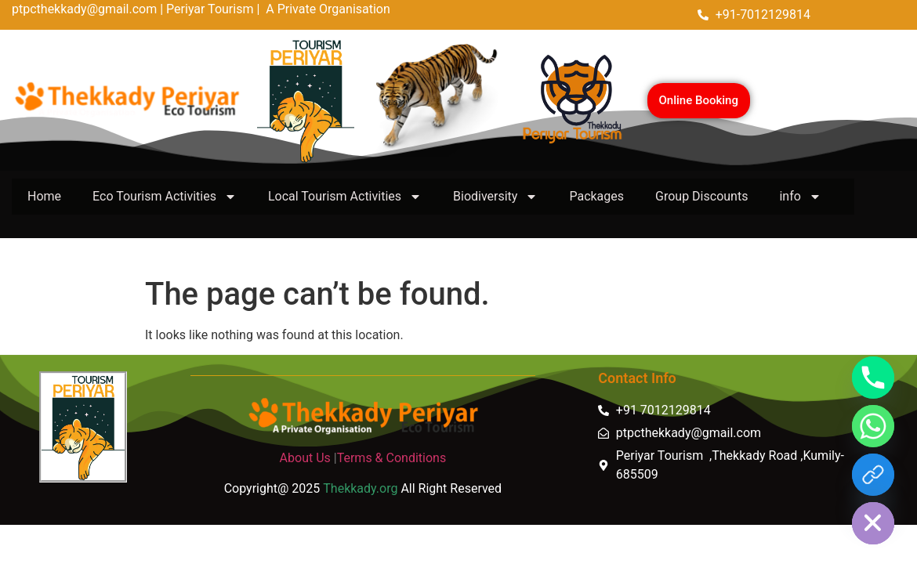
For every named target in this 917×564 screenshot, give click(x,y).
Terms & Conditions (392, 457)
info (800, 197)
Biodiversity (495, 197)
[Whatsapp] (873, 426)
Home (44, 196)
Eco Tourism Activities (164, 197)
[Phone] (873, 377)
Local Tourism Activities (345, 197)
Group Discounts (701, 196)
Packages (596, 196)
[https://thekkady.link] (873, 475)
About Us (305, 457)
